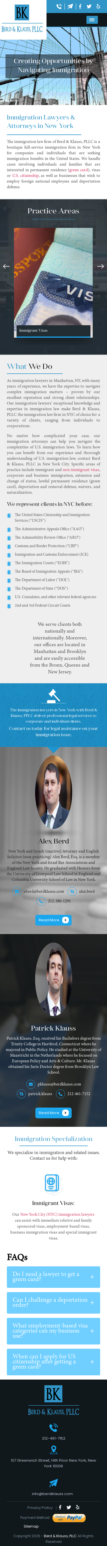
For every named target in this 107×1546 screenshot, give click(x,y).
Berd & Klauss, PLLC (60, 1536)
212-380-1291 (59, 901)
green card (78, 170)
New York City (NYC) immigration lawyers (56, 1220)
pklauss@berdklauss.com (59, 1084)
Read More (49, 920)
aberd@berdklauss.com (44, 892)
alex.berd (87, 892)
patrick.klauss (40, 1094)
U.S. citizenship (25, 176)
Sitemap (29, 1526)
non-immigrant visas (81, 475)
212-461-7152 (78, 1094)
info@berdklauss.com (52, 1493)
